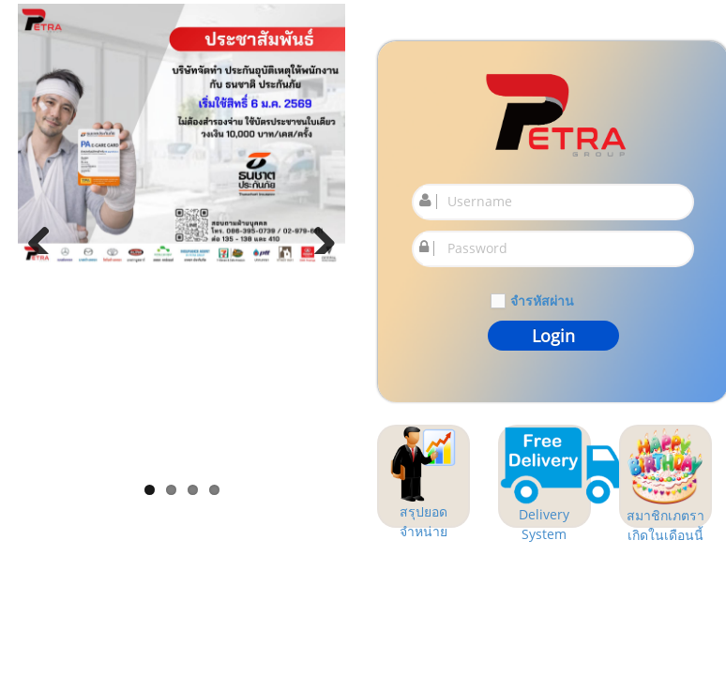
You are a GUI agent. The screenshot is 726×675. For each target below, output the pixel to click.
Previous (46, 235)
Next (317, 235)
